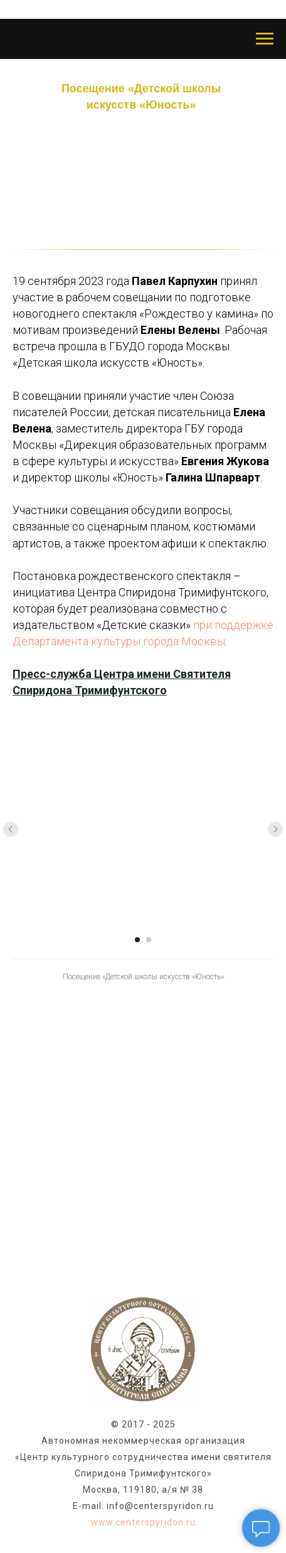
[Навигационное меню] (264, 39)
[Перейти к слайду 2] (148, 939)
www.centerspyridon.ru (143, 1522)
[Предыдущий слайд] (10, 829)
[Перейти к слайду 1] (137, 939)
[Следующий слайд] (275, 829)
